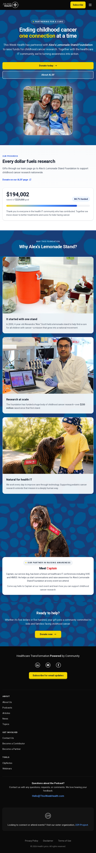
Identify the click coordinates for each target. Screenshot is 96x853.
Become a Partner (11, 749)
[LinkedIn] (37, 665)
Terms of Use (64, 841)
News (5, 718)
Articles (6, 713)
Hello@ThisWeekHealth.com (48, 796)
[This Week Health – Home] (10, 5)
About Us (7, 702)
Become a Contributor (13, 743)
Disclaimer (48, 841)
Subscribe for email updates (48, 675)
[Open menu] (90, 5)
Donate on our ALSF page (16, 179)
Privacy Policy (31, 841)
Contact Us (8, 738)
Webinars (7, 768)
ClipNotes (7, 763)
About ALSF (48, 74)
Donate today (48, 65)
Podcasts (7, 707)
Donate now (48, 634)
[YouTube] (48, 665)
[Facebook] (58, 665)
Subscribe (78, 5)
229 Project (81, 825)
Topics (5, 724)
